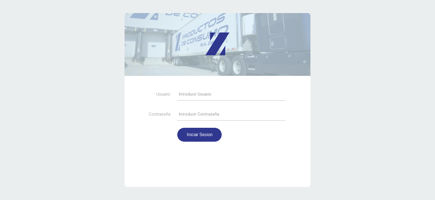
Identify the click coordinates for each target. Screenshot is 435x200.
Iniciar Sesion (200, 134)
